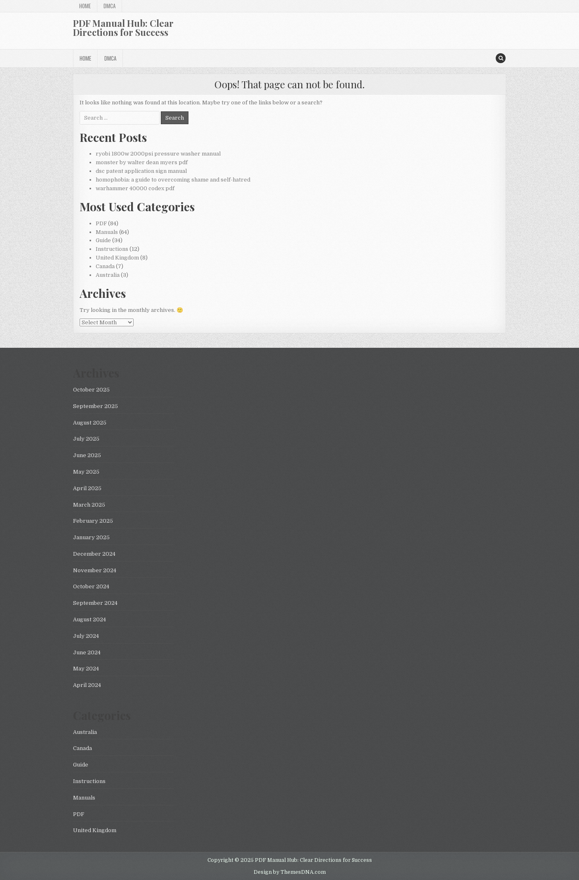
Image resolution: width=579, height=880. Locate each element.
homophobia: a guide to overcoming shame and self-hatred (173, 180)
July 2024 (86, 636)
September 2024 (95, 603)
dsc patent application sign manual (141, 171)
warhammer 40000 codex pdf (135, 188)
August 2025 (89, 423)
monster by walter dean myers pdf (142, 162)
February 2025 (93, 521)
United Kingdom (117, 258)
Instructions (112, 249)
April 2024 (87, 685)
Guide (103, 240)
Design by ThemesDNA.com (290, 872)
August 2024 (89, 619)
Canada (105, 266)
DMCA (109, 6)
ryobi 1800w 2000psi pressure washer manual (158, 154)
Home (85, 6)
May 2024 (86, 668)
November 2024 (94, 570)
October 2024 (91, 586)
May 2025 (86, 472)
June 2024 (87, 652)
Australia (108, 275)
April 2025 (87, 488)
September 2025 (95, 406)
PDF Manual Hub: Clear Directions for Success (123, 27)
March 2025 (89, 505)
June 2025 (87, 455)
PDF (101, 223)
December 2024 (94, 554)
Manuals (107, 232)
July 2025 (86, 439)
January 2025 (91, 537)
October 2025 (91, 390)
